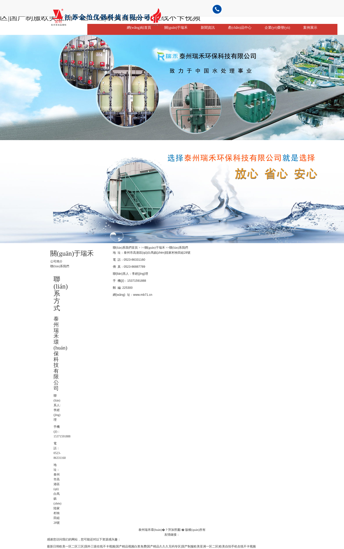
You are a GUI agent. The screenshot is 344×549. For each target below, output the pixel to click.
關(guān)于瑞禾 (176, 27)
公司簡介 (56, 261)
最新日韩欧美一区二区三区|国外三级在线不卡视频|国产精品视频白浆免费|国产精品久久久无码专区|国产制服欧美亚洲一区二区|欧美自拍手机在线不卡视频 (151, 546)
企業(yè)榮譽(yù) (277, 27)
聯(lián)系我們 (59, 266)
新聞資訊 (208, 27)
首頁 (135, 247)
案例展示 (310, 27)
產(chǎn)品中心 (239, 27)
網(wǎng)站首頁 (139, 27)
